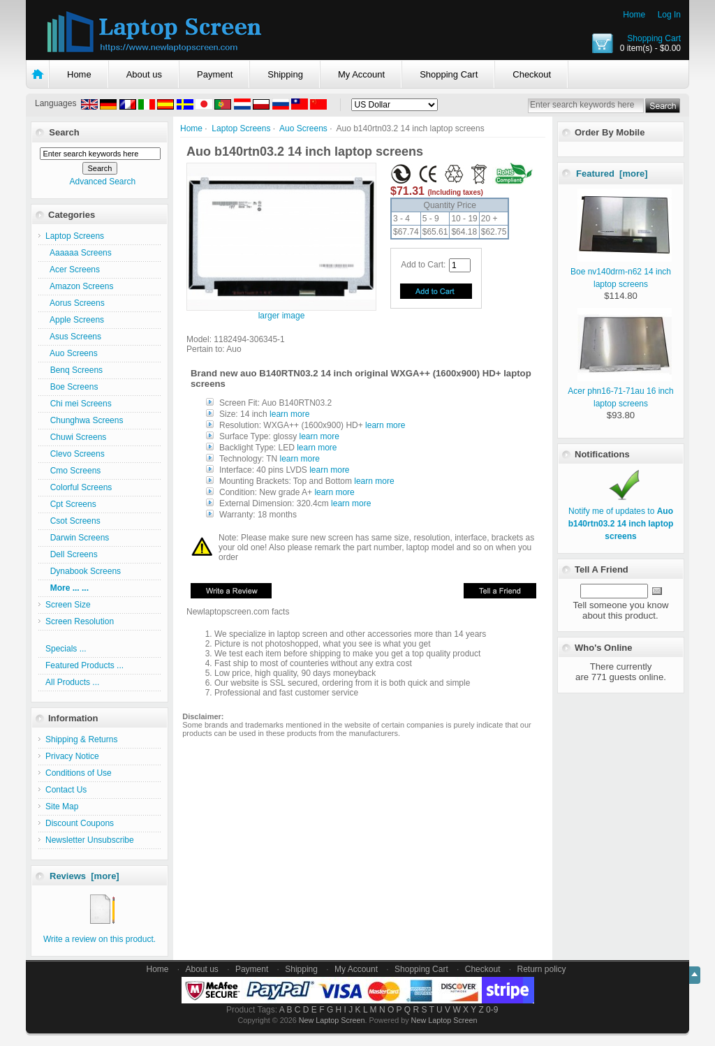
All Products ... (72, 682)
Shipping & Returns (81, 739)
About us (144, 74)
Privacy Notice (72, 756)
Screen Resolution (79, 621)
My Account (361, 74)
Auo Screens (303, 128)
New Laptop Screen (332, 1020)
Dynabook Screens (83, 571)
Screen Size (68, 605)
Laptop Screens (241, 128)
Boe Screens (71, 387)
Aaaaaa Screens (78, 253)
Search (64, 132)
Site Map (61, 806)
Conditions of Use (78, 773)
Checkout (532, 74)
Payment (215, 74)
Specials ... (66, 649)
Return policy (541, 969)
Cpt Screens (70, 504)
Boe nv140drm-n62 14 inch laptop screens (621, 271)
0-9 (492, 1010)
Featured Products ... (84, 665)
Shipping (285, 74)
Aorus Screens (75, 303)
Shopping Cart (654, 38)
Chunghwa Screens (84, 420)
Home (634, 15)
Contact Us (66, 790)
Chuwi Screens (75, 437)
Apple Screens (74, 320)
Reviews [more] (84, 876)
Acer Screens (72, 269)
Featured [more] (612, 173)
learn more (289, 414)
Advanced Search (102, 181)
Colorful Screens (78, 487)
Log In (669, 15)
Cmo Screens (73, 471)
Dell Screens (71, 554)
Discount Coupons (79, 823)
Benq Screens (74, 370)
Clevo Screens (75, 454)
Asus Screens (73, 336)
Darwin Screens (77, 538)
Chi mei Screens (78, 403)
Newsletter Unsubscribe (89, 840)
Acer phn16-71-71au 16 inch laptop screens (620, 391)
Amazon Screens (79, 286)
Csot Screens (73, 521)
